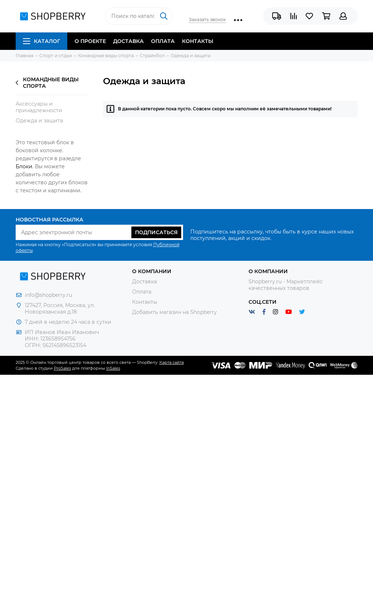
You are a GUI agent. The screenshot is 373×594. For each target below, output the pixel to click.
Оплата (163, 41)
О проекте (90, 41)
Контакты (197, 41)
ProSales (62, 368)
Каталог (41, 41)
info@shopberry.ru (48, 295)
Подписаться (156, 232)
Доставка (128, 41)
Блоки (24, 166)
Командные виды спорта (47, 82)
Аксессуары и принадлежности (39, 107)
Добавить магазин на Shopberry (174, 312)
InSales (113, 368)
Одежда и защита (39, 120)
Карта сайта (171, 362)
